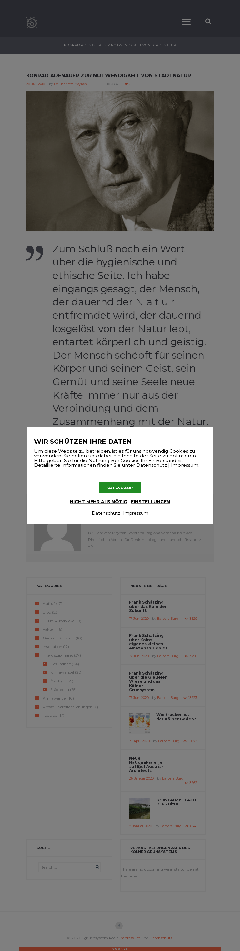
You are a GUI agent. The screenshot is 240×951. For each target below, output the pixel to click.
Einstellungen (150, 501)
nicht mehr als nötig (98, 501)
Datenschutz (106, 513)
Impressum (135, 513)
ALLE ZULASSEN (120, 487)
